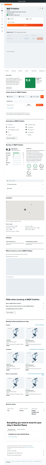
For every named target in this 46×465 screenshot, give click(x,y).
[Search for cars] (2, 13)
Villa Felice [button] (8, 340)
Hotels (13, 461)
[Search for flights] (2, 8)
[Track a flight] (2, 22)
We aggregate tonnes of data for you (25, 453)
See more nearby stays (39, 324)
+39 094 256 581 (10, 13)
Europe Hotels (18, 461)
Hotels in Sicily (29, 461)
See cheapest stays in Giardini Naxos (37, 349)
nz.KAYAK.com (8, 461)
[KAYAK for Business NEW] (2, 24)
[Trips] (2, 27)
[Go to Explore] (2, 19)
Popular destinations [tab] (21, 429)
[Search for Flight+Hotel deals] (2, 16)
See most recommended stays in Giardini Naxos (36, 374)
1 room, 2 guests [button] (11, 22)
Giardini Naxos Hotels (37, 461)
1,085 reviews (17, 15)
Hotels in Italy (24, 461)
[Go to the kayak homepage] (8, 4)
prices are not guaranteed (30, 447)
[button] (44, 1)
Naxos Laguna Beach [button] (30, 340)
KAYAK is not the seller (25, 451)
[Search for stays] (2, 11)
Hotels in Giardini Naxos (13, 436)
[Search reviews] (26, 181)
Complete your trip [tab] (11, 429)
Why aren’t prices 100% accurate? (25, 455)
